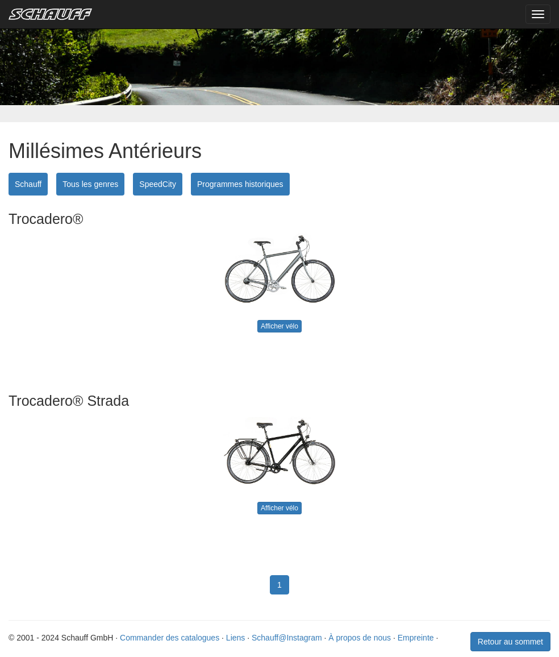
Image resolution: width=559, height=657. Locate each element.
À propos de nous (359, 637)
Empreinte (416, 637)
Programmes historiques (240, 184)
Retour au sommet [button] (510, 641)
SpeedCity (157, 184)
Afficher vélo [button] (279, 326)
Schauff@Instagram (287, 637)
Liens (235, 637)
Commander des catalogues (169, 637)
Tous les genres (90, 184)
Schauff (28, 184)
